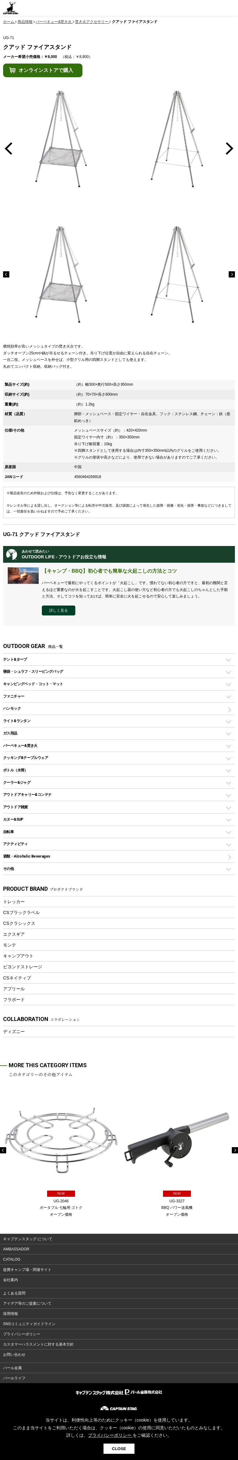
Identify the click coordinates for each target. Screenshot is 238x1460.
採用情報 (10, 1313)
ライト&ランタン (16, 720)
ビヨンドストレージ (22, 966)
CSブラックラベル (21, 912)
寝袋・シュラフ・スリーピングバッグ (33, 671)
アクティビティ (15, 843)
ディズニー (14, 1031)
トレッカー (14, 901)
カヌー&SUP (13, 819)
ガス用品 (10, 733)
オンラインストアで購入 (46, 70)
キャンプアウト (18, 955)
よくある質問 (14, 1293)
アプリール (14, 988)
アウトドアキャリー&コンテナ (27, 794)
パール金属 (12, 1368)
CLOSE (119, 1448)
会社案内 (10, 1280)
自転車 (8, 831)
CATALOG (11, 1259)
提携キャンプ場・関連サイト (27, 1269)
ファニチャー (13, 696)
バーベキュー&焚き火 (20, 745)
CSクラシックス (19, 923)
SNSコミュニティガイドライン (29, 1324)
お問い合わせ (14, 1354)
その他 (8, 868)
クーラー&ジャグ (16, 782)
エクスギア (14, 934)
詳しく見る (58, 610)
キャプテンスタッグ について (27, 1239)
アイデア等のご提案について (27, 1303)
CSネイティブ (17, 977)
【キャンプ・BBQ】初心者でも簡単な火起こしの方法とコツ (109, 571)
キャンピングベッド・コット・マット (33, 683)
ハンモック (12, 708)
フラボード (14, 999)
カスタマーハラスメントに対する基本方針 (38, 1344)
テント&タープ (15, 659)
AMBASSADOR (16, 1249)
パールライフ (14, 1378)
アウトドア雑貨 (15, 807)
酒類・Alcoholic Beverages (26, 856)
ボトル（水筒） (15, 770)
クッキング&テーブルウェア (25, 757)
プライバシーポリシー (21, 1334)
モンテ (9, 945)
